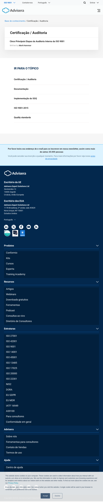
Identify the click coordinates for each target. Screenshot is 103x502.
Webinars (11, 295)
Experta (10, 269)
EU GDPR (11, 395)
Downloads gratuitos (17, 300)
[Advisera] (10, 11)
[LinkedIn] (6, 228)
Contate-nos (27, 3)
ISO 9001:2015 (21, 108)
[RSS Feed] (36, 228)
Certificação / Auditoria (25, 79)
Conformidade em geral (18, 422)
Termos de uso (14, 453)
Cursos (10, 264)
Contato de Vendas (16, 448)
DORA (9, 390)
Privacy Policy (13, 483)
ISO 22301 (11, 379)
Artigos (10, 289)
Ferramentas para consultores (22, 442)
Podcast (10, 311)
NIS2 (8, 385)
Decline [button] (57, 496)
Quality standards (22, 118)
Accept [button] (45, 496)
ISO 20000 (11, 374)
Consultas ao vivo (15, 316)
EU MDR (10, 401)
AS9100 (10, 412)
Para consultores (15, 417)
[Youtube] (29, 228)
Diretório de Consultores (19, 322)
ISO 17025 (11, 369)
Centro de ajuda (14, 468)
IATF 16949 (12, 406)
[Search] (84, 2)
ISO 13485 (11, 363)
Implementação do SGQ (25, 99)
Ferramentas (13, 305)
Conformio (11, 253)
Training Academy (15, 275)
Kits (8, 259)
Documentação (21, 89)
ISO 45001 (11, 358)
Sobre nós (11, 437)
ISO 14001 (11, 352)
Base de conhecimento (15, 21)
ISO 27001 (11, 336)
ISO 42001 (11, 342)
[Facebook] (21, 228)
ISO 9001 (11, 347)
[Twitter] (14, 228)
